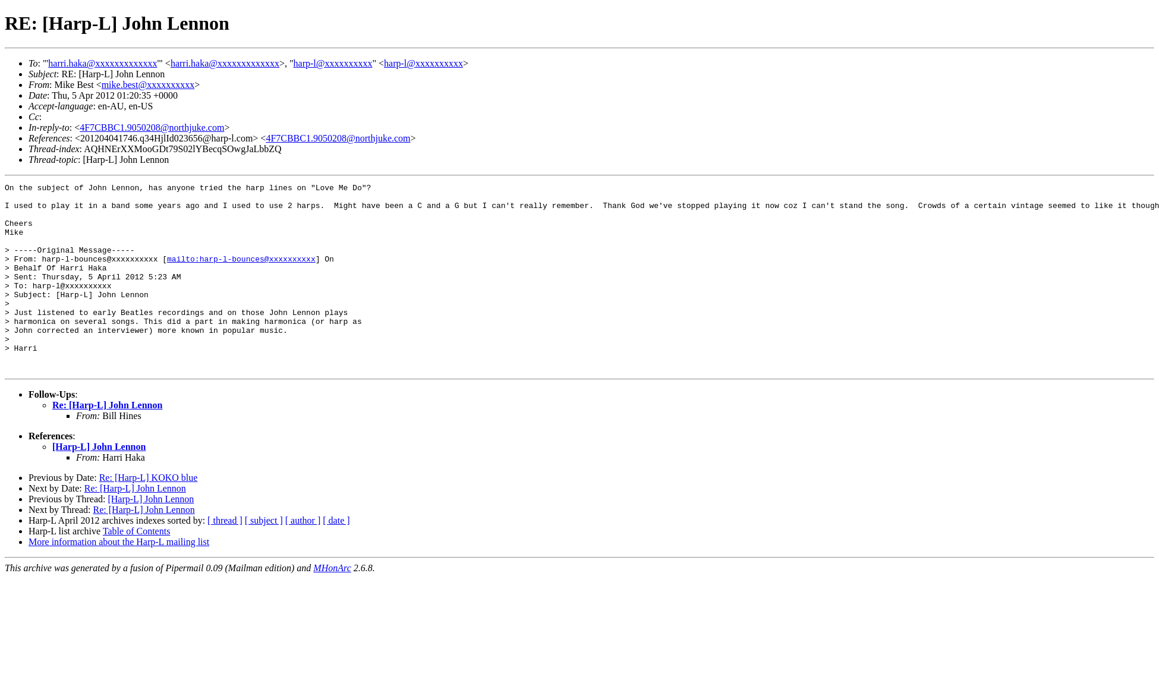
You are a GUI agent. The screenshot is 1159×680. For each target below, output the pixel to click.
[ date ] (336, 558)
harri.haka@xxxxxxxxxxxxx (102, 63)
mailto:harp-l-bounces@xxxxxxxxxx (241, 274)
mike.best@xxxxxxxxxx (148, 85)
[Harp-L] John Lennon (99, 484)
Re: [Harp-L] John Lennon (107, 442)
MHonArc (332, 605)
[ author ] (303, 558)
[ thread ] (224, 558)
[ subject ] (264, 558)
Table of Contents (137, 568)
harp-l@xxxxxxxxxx (333, 63)
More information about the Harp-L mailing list (119, 579)
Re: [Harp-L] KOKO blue (148, 515)
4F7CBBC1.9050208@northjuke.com (152, 127)
